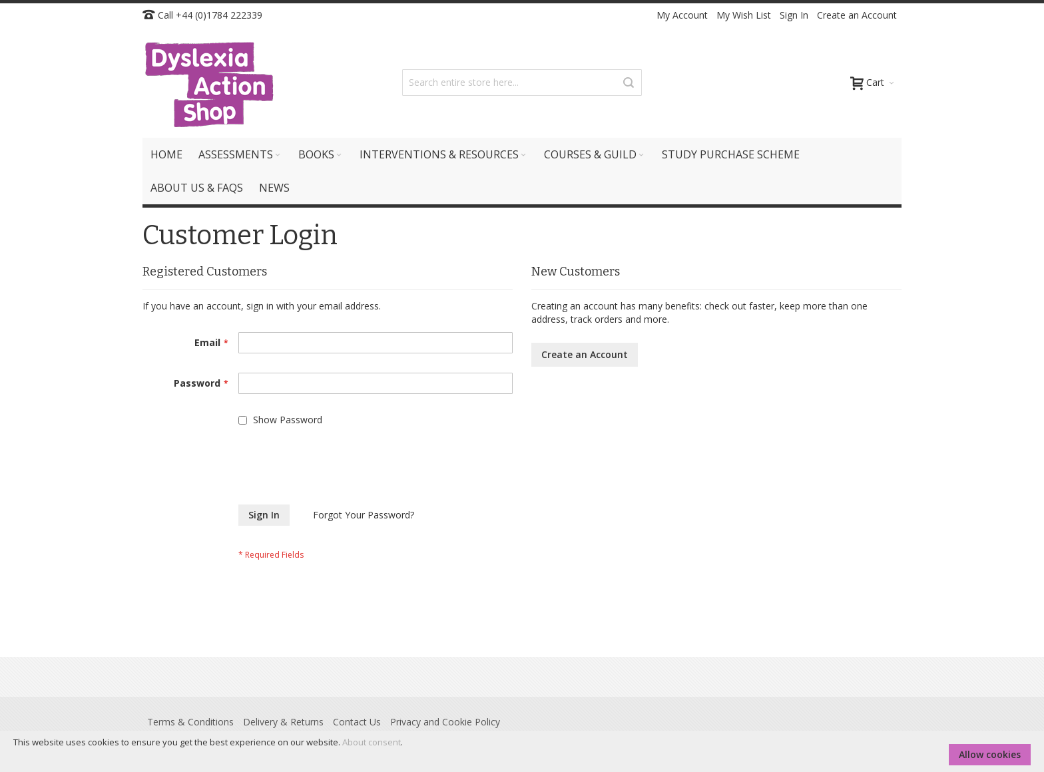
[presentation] (243, 472)
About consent (371, 742)
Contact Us (357, 721)
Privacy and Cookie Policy (445, 721)
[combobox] (522, 82)
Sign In (794, 15)
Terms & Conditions (190, 721)
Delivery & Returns (283, 721)
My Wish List (743, 15)
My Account (682, 15)
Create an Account (857, 15)
